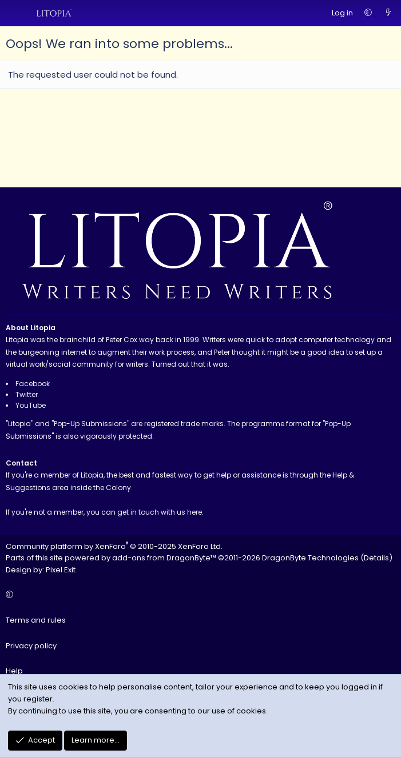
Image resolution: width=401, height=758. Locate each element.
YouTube (30, 405)
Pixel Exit (61, 569)
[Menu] (14, 13)
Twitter (26, 394)
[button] (368, 13)
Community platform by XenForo (114, 546)
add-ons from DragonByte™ (164, 557)
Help (14, 670)
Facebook (32, 383)
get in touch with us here (159, 512)
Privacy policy (31, 645)
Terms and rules (36, 620)
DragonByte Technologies (310, 557)
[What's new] (388, 13)
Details (376, 557)
